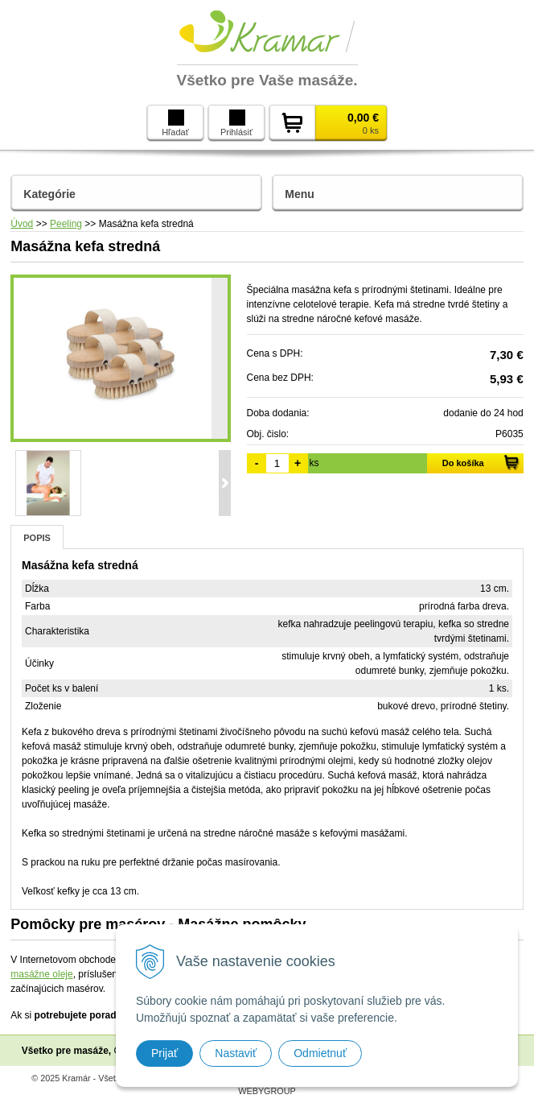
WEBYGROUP (266, 1091)
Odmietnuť (320, 1053)
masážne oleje (41, 974)
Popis (37, 538)
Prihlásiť (236, 123)
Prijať (164, 1053)
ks (314, 463)
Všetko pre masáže (65, 1050)
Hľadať (175, 123)
